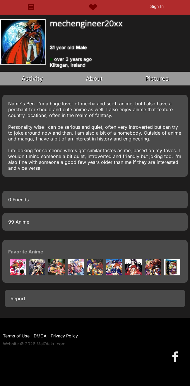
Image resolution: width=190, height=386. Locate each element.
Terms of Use (16, 335)
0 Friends (18, 200)
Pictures (157, 78)
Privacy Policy (64, 335)
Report (18, 298)
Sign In (157, 6)
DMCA (40, 335)
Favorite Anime (25, 252)
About (94, 78)
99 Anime (18, 222)
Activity (32, 78)
